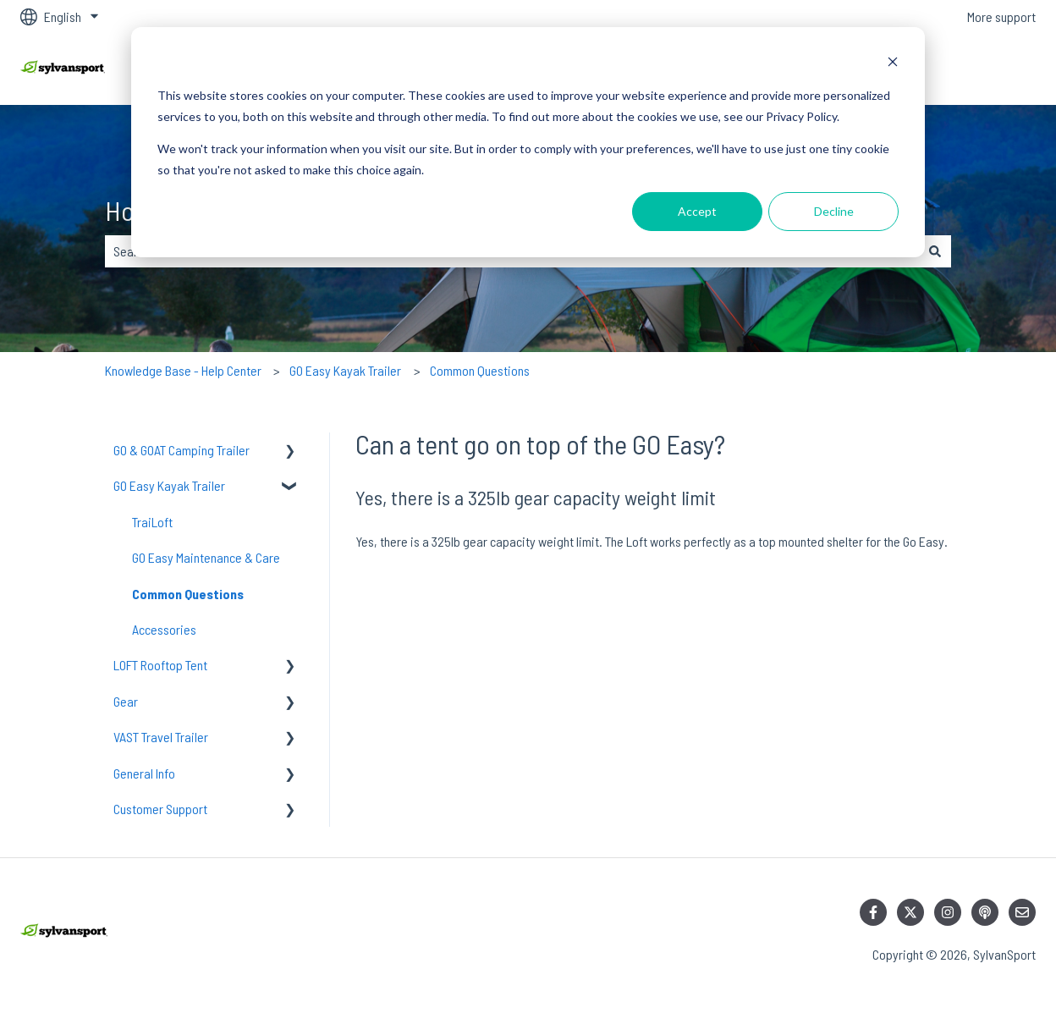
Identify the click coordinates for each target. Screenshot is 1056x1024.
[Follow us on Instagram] (947, 912)
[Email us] (1022, 912)
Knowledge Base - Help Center (183, 370)
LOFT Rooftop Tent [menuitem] (160, 665)
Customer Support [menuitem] (160, 809)
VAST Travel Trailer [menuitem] (160, 737)
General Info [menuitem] (144, 773)
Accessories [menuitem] (164, 629)
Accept (697, 211)
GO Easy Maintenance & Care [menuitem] (206, 557)
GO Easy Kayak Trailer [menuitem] (169, 485)
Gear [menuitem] (125, 701)
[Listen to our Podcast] (984, 912)
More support (1001, 16)
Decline (834, 211)
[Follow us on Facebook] (873, 912)
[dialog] (528, 142)
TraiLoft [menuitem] (152, 522)
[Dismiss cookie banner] (893, 63)
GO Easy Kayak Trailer (345, 370)
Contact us (991, 69)
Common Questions (480, 370)
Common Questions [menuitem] (188, 594)
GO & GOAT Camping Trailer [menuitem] (181, 450)
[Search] (935, 251)
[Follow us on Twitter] (910, 912)
